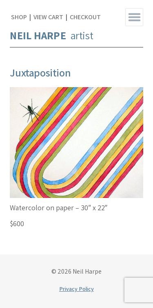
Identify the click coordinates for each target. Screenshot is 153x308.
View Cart (48, 17)
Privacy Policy (76, 288)
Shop (19, 17)
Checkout (85, 17)
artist (51, 35)
